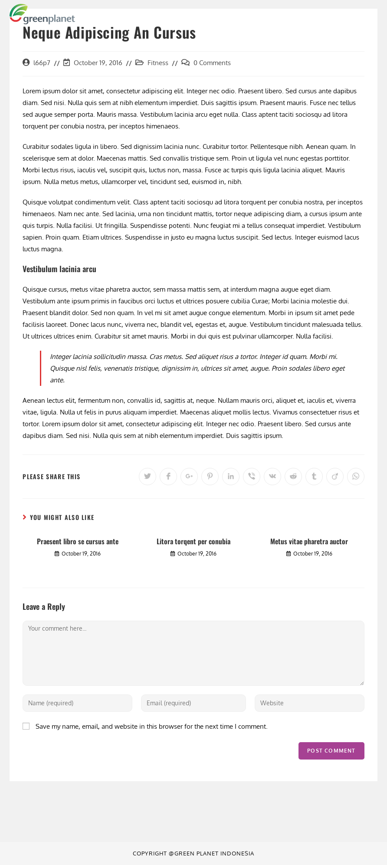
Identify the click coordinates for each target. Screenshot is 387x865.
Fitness (158, 62)
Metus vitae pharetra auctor (309, 541)
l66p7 (41, 62)
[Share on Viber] (251, 476)
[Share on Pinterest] (210, 476)
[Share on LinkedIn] (230, 476)
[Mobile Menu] (360, 14)
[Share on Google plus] (189, 476)
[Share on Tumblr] (314, 476)
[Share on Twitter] (147, 476)
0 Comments (212, 62)
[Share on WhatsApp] (355, 476)
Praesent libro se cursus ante (77, 541)
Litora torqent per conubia (193, 541)
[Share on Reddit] (293, 476)
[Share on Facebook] (168, 476)
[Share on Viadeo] (335, 476)
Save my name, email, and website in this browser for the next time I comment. (152, 726)
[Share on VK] (272, 476)
